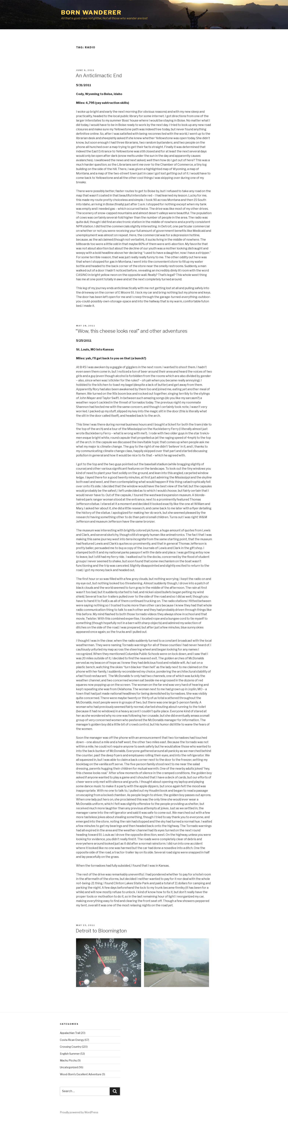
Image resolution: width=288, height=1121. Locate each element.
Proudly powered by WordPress (79, 1112)
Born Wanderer (91, 12)
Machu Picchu (68, 1060)
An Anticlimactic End (99, 75)
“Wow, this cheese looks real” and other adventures (131, 331)
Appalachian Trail (70, 1032)
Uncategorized (69, 1067)
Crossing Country (70, 1046)
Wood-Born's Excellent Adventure (80, 1074)
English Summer (70, 1053)
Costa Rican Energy (72, 1039)
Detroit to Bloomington (101, 931)
